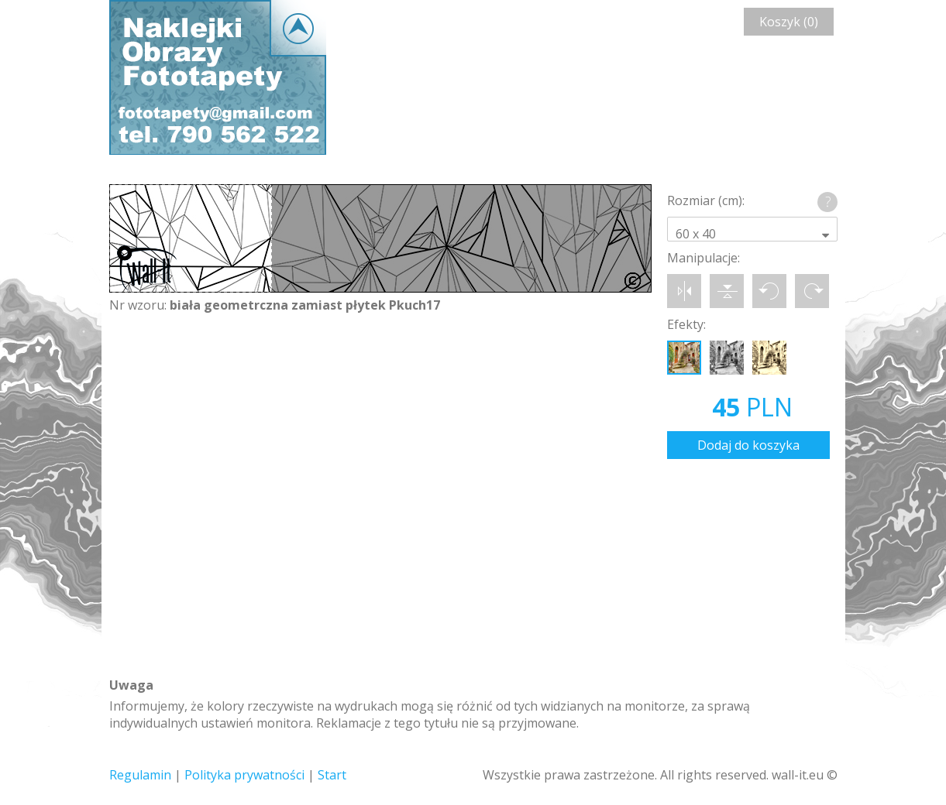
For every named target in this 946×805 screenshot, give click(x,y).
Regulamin (140, 774)
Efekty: (686, 324)
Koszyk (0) (788, 21)
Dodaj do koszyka (748, 445)
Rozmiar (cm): (706, 200)
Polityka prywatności (244, 774)
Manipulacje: (703, 257)
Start (332, 774)
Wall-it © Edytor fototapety (217, 77)
